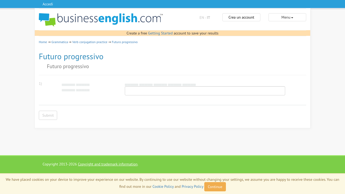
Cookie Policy (163, 186)
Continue (215, 186)
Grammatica (59, 42)
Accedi (48, 4)
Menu (287, 17)
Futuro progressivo (125, 42)
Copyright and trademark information (107, 164)
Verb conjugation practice (89, 42)
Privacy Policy (192, 186)
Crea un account (241, 17)
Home (43, 42)
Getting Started (160, 33)
